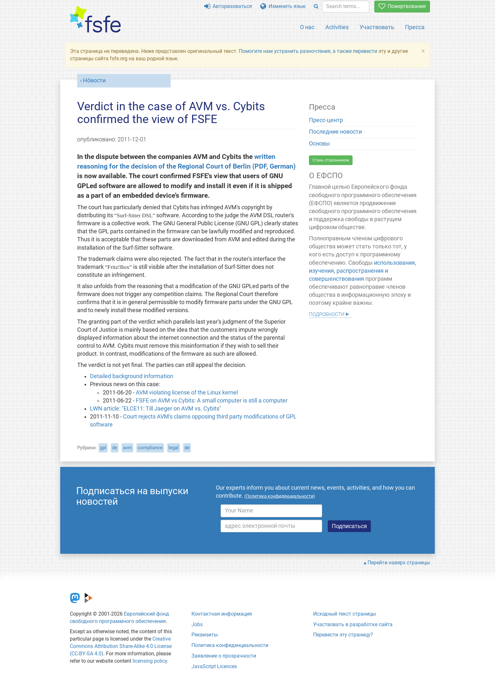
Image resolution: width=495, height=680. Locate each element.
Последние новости (335, 132)
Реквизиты (204, 635)
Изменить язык (283, 6)
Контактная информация (221, 614)
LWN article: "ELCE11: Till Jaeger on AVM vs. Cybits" (155, 408)
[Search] (316, 6)
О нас (307, 27)
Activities (337, 27)
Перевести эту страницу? (343, 635)
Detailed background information (131, 376)
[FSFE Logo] (95, 19)
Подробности (327, 314)
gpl (103, 448)
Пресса (415, 27)
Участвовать (377, 27)
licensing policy (150, 661)
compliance (150, 448)
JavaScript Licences (214, 666)
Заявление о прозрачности (223, 656)
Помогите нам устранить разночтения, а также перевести (308, 51)
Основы (319, 143)
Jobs (197, 624)
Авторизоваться (228, 6)
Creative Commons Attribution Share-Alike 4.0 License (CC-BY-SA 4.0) (121, 646)
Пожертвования (402, 6)
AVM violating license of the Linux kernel (187, 392)
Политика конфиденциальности (229, 645)
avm (127, 448)
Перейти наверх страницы (399, 563)
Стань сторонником (330, 160)
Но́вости (94, 80)
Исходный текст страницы (344, 614)
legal (173, 448)
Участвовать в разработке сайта (353, 624)
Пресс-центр (326, 120)
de (114, 448)
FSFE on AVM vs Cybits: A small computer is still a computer (212, 400)
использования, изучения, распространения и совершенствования (362, 271)
